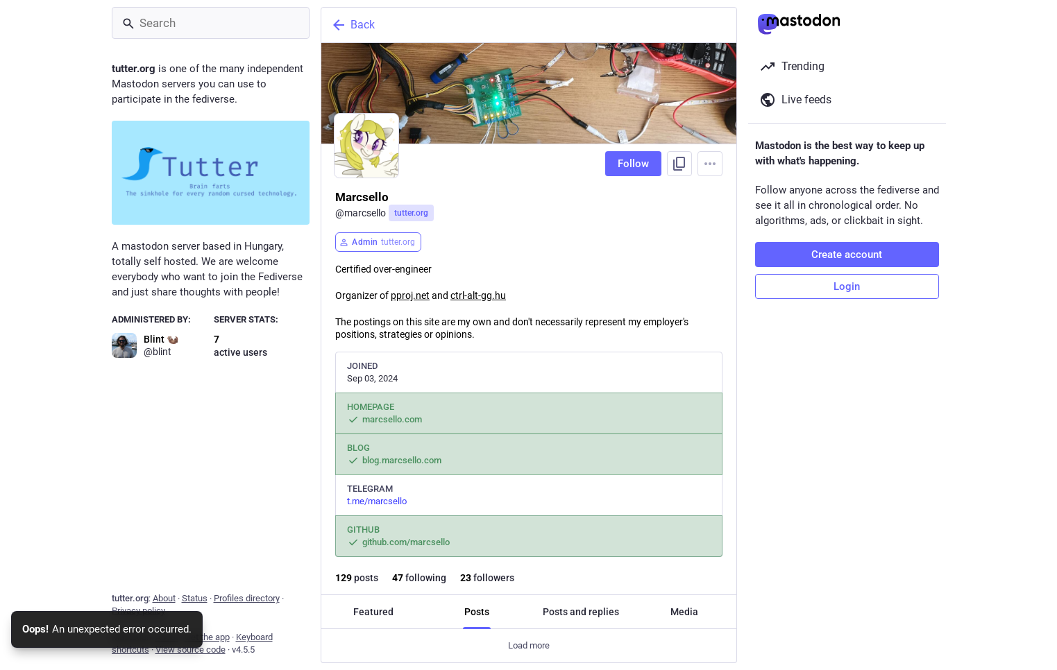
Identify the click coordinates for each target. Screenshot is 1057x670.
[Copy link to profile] (679, 163)
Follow (633, 163)
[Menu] (709, 163)
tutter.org (411, 213)
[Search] (211, 23)
